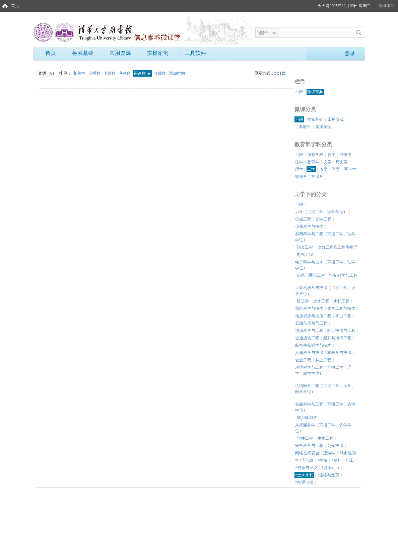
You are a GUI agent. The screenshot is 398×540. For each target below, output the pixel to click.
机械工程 (303, 219)
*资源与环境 (306, 467)
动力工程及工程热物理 (337, 247)
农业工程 (303, 360)
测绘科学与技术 (309, 308)
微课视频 (315, 91)
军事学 (350, 169)
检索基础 (82, 53)
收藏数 (160, 73)
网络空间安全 (307, 453)
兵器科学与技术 (309, 352)
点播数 (95, 73)
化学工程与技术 (341, 308)
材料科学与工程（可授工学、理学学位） (325, 237)
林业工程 (323, 360)
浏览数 (125, 73)
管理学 (301, 176)
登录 (349, 53)
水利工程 (341, 301)
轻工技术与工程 (341, 330)
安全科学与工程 (309, 445)
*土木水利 (304, 475)
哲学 (332, 154)
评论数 (142, 73)
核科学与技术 (339, 352)
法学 (299, 162)
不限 (299, 91)
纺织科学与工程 (309, 330)
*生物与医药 (328, 475)
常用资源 (120, 53)
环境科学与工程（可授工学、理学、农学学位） (323, 370)
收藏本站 (387, 5)
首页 (15, 5)
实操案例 (158, 53)
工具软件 (195, 53)
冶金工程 (305, 247)
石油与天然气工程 (311, 323)
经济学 (346, 154)
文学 (328, 162)
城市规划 (348, 453)
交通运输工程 (307, 338)
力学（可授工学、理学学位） (321, 211)
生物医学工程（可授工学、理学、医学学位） (325, 388)
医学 (336, 169)
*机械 (322, 460)
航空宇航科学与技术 (313, 345)
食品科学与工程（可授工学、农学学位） (325, 407)
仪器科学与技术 (309, 226)
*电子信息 (304, 460)
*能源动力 (330, 467)
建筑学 (303, 301)
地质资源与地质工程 (313, 315)
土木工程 (321, 301)
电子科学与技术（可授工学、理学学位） (325, 265)
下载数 (110, 73)
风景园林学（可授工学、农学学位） (323, 428)
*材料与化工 (343, 460)
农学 (324, 169)
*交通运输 (304, 482)
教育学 (313, 162)
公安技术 (335, 445)
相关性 (79, 73)
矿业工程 (343, 315)
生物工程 (325, 438)
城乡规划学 (307, 417)
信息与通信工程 (311, 275)
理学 (299, 169)
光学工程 (323, 219)
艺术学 (317, 176)
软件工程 (305, 438)
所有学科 (315, 154)
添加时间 (177, 73)
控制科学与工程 (343, 275)
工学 (311, 169)
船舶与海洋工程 (337, 338)
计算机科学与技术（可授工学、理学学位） (325, 290)
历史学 (342, 162)
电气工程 (305, 254)
